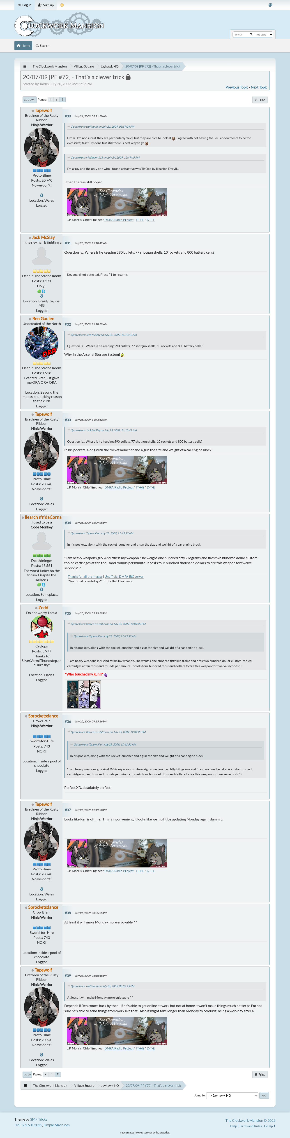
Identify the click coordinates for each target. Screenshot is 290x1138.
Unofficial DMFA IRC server (124, 576)
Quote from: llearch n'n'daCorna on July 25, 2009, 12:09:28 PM (108, 624)
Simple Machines (57, 1125)
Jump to (199, 1095)
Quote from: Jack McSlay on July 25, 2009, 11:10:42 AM (104, 334)
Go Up (27, 1074)
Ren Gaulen (43, 318)
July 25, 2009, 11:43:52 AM (91, 419)
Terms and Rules (250, 1126)
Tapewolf (43, 110)
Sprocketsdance (43, 715)
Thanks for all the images (85, 576)
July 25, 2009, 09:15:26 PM (91, 721)
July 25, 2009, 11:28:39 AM (91, 324)
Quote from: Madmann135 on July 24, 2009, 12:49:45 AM (105, 157)
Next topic (259, 87)
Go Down (29, 99)
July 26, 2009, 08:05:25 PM (91, 912)
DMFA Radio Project (118, 220)
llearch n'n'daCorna (43, 517)
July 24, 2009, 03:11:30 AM (91, 116)
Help (233, 1126)
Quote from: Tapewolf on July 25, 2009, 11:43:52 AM (102, 533)
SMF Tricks (38, 1119)
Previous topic (237, 87)
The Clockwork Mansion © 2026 (251, 1120)
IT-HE (140, 220)
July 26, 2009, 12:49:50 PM (91, 810)
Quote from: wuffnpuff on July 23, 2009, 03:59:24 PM (102, 126)
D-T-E (151, 220)
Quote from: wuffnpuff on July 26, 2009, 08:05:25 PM (102, 986)
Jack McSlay (43, 237)
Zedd (43, 607)
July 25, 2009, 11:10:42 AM (91, 243)
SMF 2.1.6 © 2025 (28, 1125)
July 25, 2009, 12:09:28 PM (91, 522)
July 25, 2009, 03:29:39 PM (91, 613)
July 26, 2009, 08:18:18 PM (91, 975)
